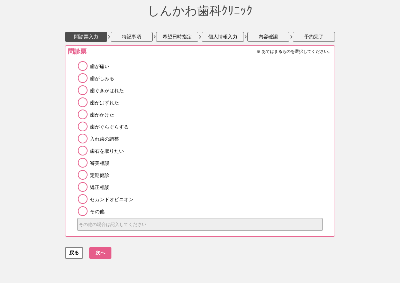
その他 (97, 211)
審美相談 (99, 163)
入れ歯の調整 (104, 139)
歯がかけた (102, 114)
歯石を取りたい (107, 151)
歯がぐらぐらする (109, 127)
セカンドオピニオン (112, 199)
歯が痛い (99, 66)
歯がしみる (102, 78)
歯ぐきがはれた (107, 90)
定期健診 (99, 175)
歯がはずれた (104, 102)
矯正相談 (99, 187)
